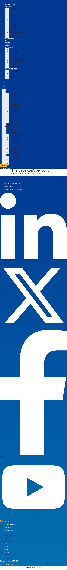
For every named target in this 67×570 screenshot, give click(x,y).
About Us (6, 547)
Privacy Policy (8, 552)
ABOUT (7, 45)
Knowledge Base (9, 530)
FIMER (15, 71)
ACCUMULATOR (18, 60)
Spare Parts (7, 527)
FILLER (15, 51)
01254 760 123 (6, 168)
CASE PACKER (13, 63)
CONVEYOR (17, 58)
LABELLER (17, 67)
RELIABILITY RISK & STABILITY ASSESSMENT (15, 13)
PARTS (7, 43)
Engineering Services (10, 524)
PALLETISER (17, 49)
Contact (6, 549)
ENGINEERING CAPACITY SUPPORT (16, 28)
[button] (4, 84)
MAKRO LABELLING (14, 74)
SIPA (14, 77)
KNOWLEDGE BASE (12, 125)
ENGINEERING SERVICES (12, 91)
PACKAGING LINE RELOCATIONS (15, 34)
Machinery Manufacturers (11, 533)
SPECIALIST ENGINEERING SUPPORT (15, 21)
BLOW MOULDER (13, 55)
